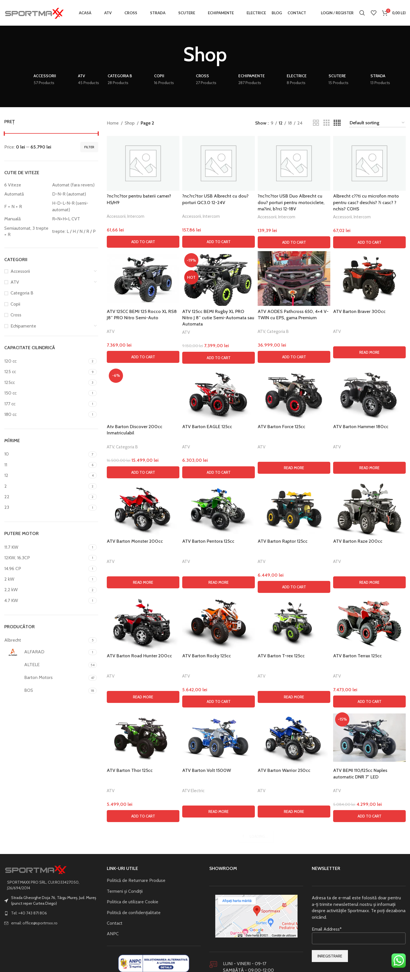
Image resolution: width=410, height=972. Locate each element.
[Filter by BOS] (45, 690)
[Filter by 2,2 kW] (45, 589)
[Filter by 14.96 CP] (45, 568)
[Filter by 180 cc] (45, 414)
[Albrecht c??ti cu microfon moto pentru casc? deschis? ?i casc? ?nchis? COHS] (369, 163)
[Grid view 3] (326, 123)
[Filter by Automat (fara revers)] (74, 185)
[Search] (362, 13)
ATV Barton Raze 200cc (357, 914)
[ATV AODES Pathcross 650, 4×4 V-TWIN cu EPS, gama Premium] (294, 278)
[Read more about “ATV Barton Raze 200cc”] (369, 955)
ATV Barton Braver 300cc (359, 311)
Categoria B (22, 293)
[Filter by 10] (45, 454)
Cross (16, 315)
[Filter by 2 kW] (45, 579)
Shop (130, 123)
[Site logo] (34, 12)
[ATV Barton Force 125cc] (294, 394)
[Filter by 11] (45, 464)
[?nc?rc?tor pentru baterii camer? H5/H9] (143, 163)
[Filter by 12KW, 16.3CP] (45, 557)
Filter (89, 147)
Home (113, 123)
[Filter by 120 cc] (45, 361)
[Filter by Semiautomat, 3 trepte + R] (26, 231)
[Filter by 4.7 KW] (45, 600)
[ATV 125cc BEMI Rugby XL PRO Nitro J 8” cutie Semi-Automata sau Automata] (218, 278)
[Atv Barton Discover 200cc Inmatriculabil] (143, 580)
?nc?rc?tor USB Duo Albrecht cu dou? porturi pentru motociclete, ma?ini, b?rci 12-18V (291, 202)
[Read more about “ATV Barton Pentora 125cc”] (218, 955)
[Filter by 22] (45, 496)
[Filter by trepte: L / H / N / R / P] (74, 231)
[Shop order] (377, 123)
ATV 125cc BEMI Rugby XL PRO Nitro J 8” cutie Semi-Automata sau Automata (218, 318)
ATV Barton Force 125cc (281, 426)
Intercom (135, 216)
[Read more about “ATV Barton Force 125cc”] (294, 468)
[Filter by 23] (45, 507)
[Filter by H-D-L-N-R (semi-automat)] (74, 206)
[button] (143, 242)
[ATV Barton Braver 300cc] (369, 278)
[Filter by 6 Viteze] (26, 185)
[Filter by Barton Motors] (45, 678)
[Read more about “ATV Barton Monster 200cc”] (143, 955)
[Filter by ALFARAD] (45, 652)
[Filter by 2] (45, 486)
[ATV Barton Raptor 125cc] (294, 881)
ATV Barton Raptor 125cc (283, 914)
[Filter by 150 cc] (45, 393)
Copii (15, 304)
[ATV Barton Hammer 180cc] (369, 394)
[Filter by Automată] (26, 194)
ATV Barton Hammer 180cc (360, 426)
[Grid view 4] (337, 123)
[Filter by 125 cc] (45, 371)
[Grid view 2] (316, 123)
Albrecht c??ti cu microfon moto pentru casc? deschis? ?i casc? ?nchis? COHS (366, 202)
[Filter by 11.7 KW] (45, 547)
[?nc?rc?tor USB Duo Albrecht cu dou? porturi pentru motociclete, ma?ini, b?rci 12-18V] (294, 163)
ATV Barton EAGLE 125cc (207, 426)
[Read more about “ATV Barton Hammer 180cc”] (369, 468)
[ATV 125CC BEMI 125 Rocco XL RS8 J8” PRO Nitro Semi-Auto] (143, 278)
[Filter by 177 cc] (45, 403)
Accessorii (20, 271)
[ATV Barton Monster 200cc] (143, 881)
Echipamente (23, 326)
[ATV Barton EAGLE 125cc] (218, 394)
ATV (15, 282)
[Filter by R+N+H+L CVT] (74, 219)
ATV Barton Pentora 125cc (208, 914)
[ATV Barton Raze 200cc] (369, 881)
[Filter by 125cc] (45, 382)
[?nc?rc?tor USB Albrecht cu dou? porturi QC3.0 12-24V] (218, 163)
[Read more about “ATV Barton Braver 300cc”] (369, 352)
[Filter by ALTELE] (45, 665)
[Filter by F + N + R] (26, 207)
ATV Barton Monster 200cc (135, 914)
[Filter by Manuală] (26, 219)
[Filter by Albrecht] (45, 640)
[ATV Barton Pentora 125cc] (218, 881)
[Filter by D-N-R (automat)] (74, 194)
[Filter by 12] (45, 475)
